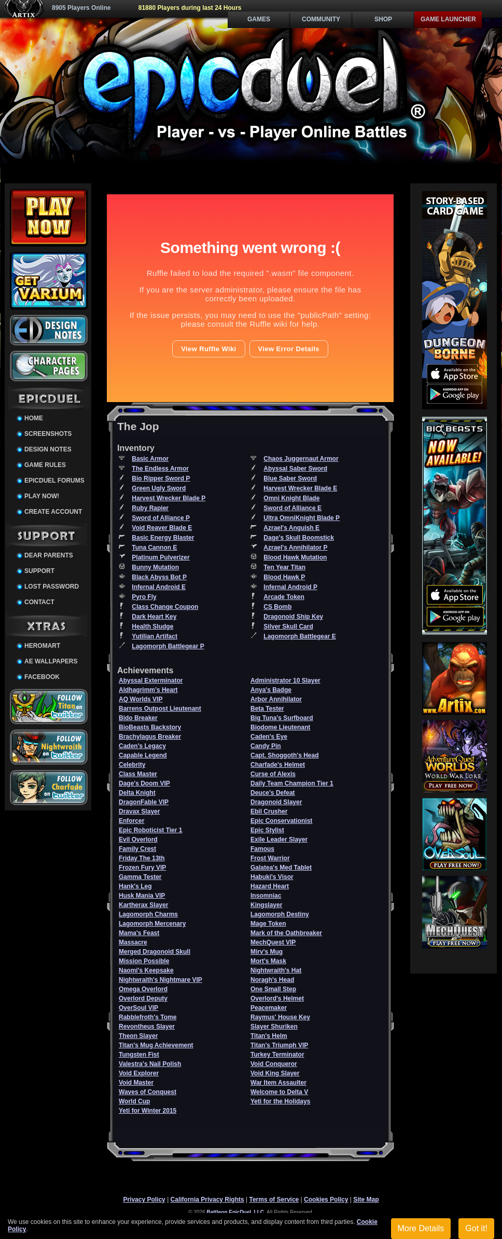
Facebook (42, 677)
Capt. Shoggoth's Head (284, 755)
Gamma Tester (140, 877)
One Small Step (273, 989)
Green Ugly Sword (159, 488)
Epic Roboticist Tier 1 (150, 830)
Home (33, 418)
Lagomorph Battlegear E (299, 636)
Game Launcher (448, 19)
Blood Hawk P (284, 577)
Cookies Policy (326, 1199)
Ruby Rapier (150, 508)
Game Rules (45, 465)
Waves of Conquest (147, 1092)
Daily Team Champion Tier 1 (291, 783)
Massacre (133, 942)
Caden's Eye (268, 736)
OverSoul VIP (138, 1007)
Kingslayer (266, 905)
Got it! (476, 1228)
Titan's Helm (268, 1036)
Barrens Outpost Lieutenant (160, 708)
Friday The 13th (142, 858)
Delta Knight (137, 792)
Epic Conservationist (281, 820)
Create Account (53, 511)
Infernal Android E (159, 587)
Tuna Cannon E (154, 547)
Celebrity (132, 764)
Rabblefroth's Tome (147, 1017)
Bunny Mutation (155, 567)
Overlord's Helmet (277, 998)
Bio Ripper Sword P (161, 478)
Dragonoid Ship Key (293, 616)
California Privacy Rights (207, 1199)
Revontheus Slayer (147, 1026)
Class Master (138, 774)
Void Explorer (139, 1073)
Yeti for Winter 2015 (147, 1110)
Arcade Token (283, 597)
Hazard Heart (269, 886)
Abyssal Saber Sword (295, 468)
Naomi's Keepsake (146, 970)
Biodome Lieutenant (280, 727)
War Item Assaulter (278, 1082)
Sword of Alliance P (161, 518)
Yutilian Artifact (154, 636)
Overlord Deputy (143, 998)
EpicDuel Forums (54, 480)
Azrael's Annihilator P (295, 547)
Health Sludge (152, 626)
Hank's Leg (135, 886)
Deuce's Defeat (272, 792)
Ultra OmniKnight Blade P (301, 518)
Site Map (366, 1199)
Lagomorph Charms (148, 914)
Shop (383, 19)
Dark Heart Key (154, 616)
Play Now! (41, 496)
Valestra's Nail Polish (150, 1064)
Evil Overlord (138, 839)
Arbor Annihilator (276, 699)
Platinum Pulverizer (160, 557)
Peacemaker (268, 1007)
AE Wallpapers (50, 661)
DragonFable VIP (144, 802)
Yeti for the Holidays (280, 1101)
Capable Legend (143, 755)
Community (321, 19)
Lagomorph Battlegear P (168, 646)
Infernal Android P (290, 587)
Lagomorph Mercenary (152, 923)
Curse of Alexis (273, 774)
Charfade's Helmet (277, 764)
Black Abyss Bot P (159, 577)
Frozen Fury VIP (142, 867)
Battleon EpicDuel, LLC (235, 1212)
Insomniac (265, 895)
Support (39, 571)
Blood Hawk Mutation (295, 557)
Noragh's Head (272, 979)
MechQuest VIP (273, 942)
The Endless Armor (160, 468)
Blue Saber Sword (290, 478)
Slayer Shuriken (274, 1026)
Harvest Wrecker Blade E (300, 488)
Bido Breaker (138, 718)
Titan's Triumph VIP (279, 1045)
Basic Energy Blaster (163, 537)
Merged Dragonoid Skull (154, 951)
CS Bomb (277, 606)
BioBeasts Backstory (150, 727)
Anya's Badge (270, 690)
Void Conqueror (273, 1064)
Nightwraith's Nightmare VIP (160, 979)
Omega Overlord (143, 989)
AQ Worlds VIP (140, 699)
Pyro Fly (144, 597)
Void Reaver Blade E (162, 527)
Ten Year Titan (284, 567)
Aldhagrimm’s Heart (148, 690)
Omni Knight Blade (291, 498)
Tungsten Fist (139, 1054)
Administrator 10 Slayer (285, 680)
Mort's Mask (268, 961)
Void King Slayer (274, 1073)
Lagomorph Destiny (279, 914)
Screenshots (48, 433)
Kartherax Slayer (143, 905)
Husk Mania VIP (142, 895)
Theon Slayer (138, 1036)
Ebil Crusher (268, 811)
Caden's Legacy (142, 746)
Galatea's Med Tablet (281, 867)
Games (258, 19)
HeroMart (42, 645)
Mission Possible (144, 961)
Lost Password (51, 586)
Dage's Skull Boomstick (298, 537)
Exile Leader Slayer (279, 839)
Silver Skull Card (288, 626)
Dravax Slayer (139, 811)
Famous (262, 848)
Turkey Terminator (277, 1054)
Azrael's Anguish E (291, 527)
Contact (39, 602)
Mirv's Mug (266, 951)
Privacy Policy (144, 1199)
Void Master (136, 1082)
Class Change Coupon (165, 606)
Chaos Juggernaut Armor (300, 458)
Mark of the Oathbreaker (286, 933)
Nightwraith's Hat (275, 970)
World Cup (134, 1101)
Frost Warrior (270, 858)
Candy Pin (265, 746)
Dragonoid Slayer (276, 802)
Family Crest (137, 848)
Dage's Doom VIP (144, 783)
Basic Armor (150, 458)
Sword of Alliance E (292, 508)
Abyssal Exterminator (151, 680)
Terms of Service (274, 1199)
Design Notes (48, 449)
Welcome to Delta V (279, 1092)
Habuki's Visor (272, 877)
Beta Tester (267, 708)
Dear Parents (48, 555)
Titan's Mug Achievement (156, 1045)
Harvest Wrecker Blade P (168, 498)
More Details (421, 1228)
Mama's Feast (139, 933)
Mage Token (268, 923)
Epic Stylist (267, 830)
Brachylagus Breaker (150, 736)
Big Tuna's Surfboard (281, 718)
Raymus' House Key (280, 1017)
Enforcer (131, 820)
